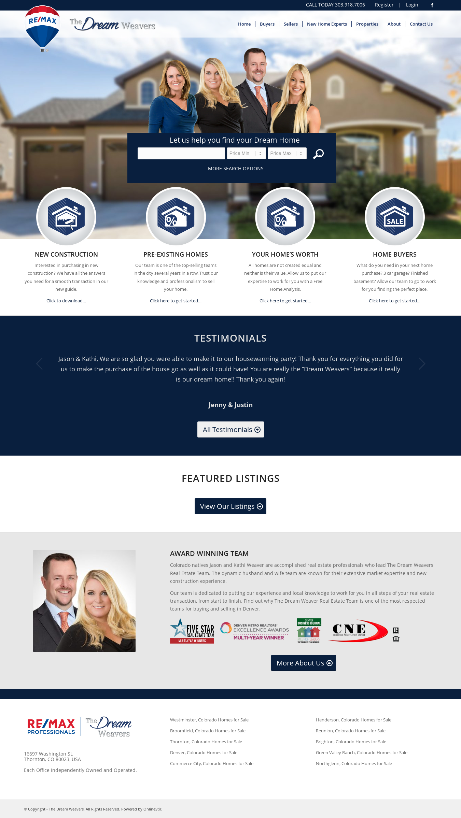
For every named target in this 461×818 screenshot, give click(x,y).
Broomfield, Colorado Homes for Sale (208, 731)
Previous (39, 363)
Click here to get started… (175, 301)
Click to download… (66, 301)
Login (412, 4)
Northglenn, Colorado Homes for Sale (354, 763)
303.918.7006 (350, 4)
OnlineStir (152, 809)
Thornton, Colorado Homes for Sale (206, 741)
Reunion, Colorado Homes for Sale (351, 731)
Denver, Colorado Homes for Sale (203, 752)
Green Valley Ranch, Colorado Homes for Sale (361, 752)
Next (421, 363)
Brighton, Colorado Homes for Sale (351, 741)
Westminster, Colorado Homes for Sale (209, 720)
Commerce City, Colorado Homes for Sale (211, 763)
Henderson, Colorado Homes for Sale (353, 720)
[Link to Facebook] (432, 5)
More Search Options (236, 168)
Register (384, 4)
